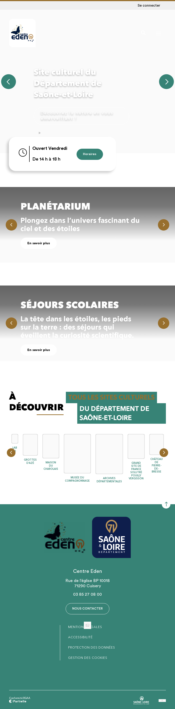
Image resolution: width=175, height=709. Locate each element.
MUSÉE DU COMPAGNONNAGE (77, 477)
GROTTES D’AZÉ (30, 459)
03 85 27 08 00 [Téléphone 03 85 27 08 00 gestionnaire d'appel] (87, 592)
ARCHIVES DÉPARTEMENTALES (109, 478)
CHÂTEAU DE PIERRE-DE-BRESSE (156, 463)
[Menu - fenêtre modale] (158, 34)
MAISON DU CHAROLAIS (51, 464)
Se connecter (149, 5)
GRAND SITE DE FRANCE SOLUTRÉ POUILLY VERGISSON (136, 468)
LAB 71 (15, 447)
